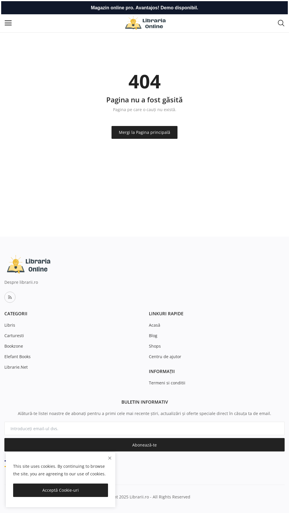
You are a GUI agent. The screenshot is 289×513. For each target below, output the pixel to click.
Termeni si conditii (167, 383)
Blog (153, 335)
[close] (109, 458)
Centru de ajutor (165, 356)
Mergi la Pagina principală (144, 132)
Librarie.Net (16, 367)
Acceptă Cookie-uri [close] (60, 490)
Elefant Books (17, 356)
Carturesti (14, 335)
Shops (155, 346)
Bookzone (13, 346)
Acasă (154, 325)
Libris (9, 325)
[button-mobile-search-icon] (281, 23)
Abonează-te (144, 445)
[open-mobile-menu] (8, 23)
